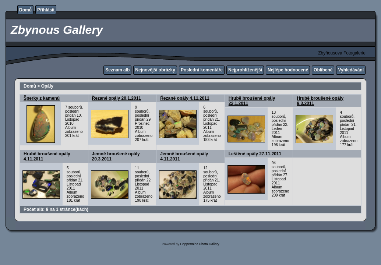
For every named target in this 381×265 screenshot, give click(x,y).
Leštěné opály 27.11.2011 (255, 153)
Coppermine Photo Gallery (199, 244)
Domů (25, 10)
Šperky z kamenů (42, 98)
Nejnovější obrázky (155, 70)
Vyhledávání (351, 70)
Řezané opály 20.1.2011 (116, 98)
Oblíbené (323, 70)
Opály (47, 86)
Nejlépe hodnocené (288, 70)
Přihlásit (45, 10)
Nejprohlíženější (245, 70)
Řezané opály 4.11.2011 (184, 98)
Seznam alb (117, 70)
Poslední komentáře (202, 70)
